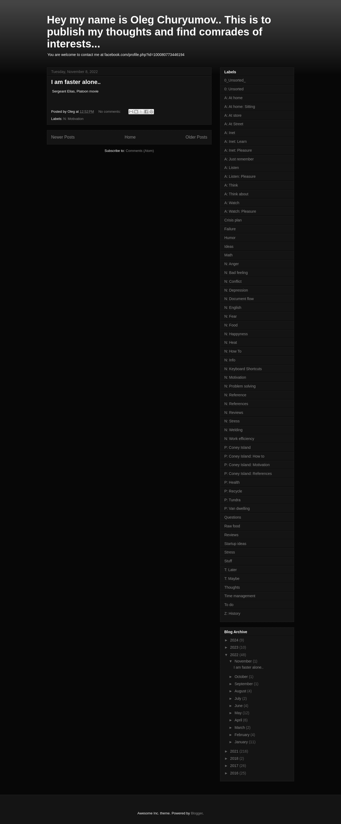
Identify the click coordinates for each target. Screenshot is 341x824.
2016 (234, 773)
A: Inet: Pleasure (238, 150)
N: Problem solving (240, 386)
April (238, 720)
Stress (229, 552)
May (238, 713)
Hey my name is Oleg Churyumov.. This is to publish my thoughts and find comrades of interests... (159, 32)
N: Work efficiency (239, 439)
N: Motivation (73, 119)
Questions (232, 517)
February (242, 735)
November (243, 661)
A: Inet (229, 133)
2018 (234, 758)
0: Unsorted (233, 89)
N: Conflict (233, 281)
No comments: (109, 112)
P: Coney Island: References (248, 473)
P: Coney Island (237, 447)
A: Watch (231, 203)
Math (228, 255)
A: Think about (236, 194)
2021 (234, 751)
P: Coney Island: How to (244, 456)
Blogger (196, 813)
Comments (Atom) (140, 151)
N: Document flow (239, 299)
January (241, 742)
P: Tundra (232, 500)
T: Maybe (231, 578)
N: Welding (233, 430)
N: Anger (231, 264)
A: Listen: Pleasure (240, 176)
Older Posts (196, 137)
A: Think (231, 185)
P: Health (232, 482)
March (240, 727)
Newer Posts (63, 137)
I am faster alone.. (76, 82)
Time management (239, 596)
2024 (234, 640)
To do (228, 605)
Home (130, 137)
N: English (232, 307)
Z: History (232, 613)
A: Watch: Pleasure (240, 211)
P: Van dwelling (237, 508)
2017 (234, 766)
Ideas (228, 246)
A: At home (233, 98)
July (238, 698)
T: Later (230, 570)
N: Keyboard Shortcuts (243, 369)
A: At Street (233, 124)
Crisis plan (233, 220)
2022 (234, 655)
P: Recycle (233, 491)
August (240, 691)
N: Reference (235, 395)
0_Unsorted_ (235, 80)
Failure (230, 229)
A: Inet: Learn (235, 141)
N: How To (232, 351)
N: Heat (230, 342)
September (244, 684)
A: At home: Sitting (239, 106)
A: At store (233, 115)
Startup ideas (235, 544)
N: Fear (230, 316)
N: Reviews (233, 412)
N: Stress (232, 421)
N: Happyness (236, 334)
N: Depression (236, 290)
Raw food (232, 526)
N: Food (231, 325)
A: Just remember (239, 159)
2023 (234, 647)
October (241, 676)
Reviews (231, 535)
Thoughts (232, 587)
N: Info (229, 360)
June (238, 706)
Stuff (228, 561)
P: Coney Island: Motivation (247, 465)
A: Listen (231, 167)
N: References (236, 404)
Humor (230, 238)
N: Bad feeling (236, 272)
